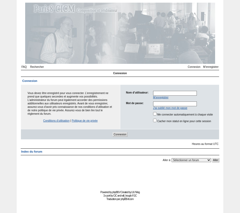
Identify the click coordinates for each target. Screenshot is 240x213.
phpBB (115, 192)
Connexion (194, 66)
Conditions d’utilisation (56, 120)
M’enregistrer (211, 66)
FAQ (24, 66)
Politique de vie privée (85, 120)
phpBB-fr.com (127, 199)
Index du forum (31, 151)
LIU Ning (135, 192)
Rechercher (37, 66)
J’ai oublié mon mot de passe (170, 107)
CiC (115, 195)
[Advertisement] (120, 177)
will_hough (126, 195)
